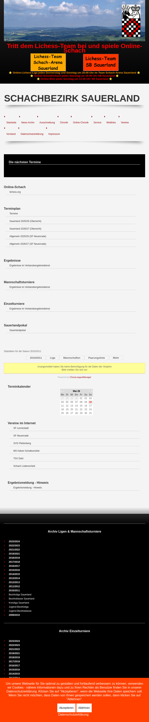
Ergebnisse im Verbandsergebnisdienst (30, 265)
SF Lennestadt (21, 428)
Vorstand (11, 134)
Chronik (64, 122)
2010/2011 (36, 357)
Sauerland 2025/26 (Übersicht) (25, 221)
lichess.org (15, 192)
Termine (14, 213)
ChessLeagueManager (80, 377)
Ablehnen (84, 707)
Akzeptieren (66, 707)
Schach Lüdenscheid (24, 466)
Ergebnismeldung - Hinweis (27, 487)
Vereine (125, 122)
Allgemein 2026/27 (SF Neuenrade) (28, 244)
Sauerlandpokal (18, 330)
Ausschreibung (47, 122)
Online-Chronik (81, 122)
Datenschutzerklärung (32, 134)
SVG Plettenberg (22, 443)
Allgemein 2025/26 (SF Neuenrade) (28, 236)
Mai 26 (76, 391)
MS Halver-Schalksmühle (26, 450)
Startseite (11, 122)
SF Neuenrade (21, 435)
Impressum (54, 134)
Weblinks (111, 122)
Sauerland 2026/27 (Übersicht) (25, 228)
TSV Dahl (18, 458)
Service (97, 122)
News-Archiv (27, 122)
